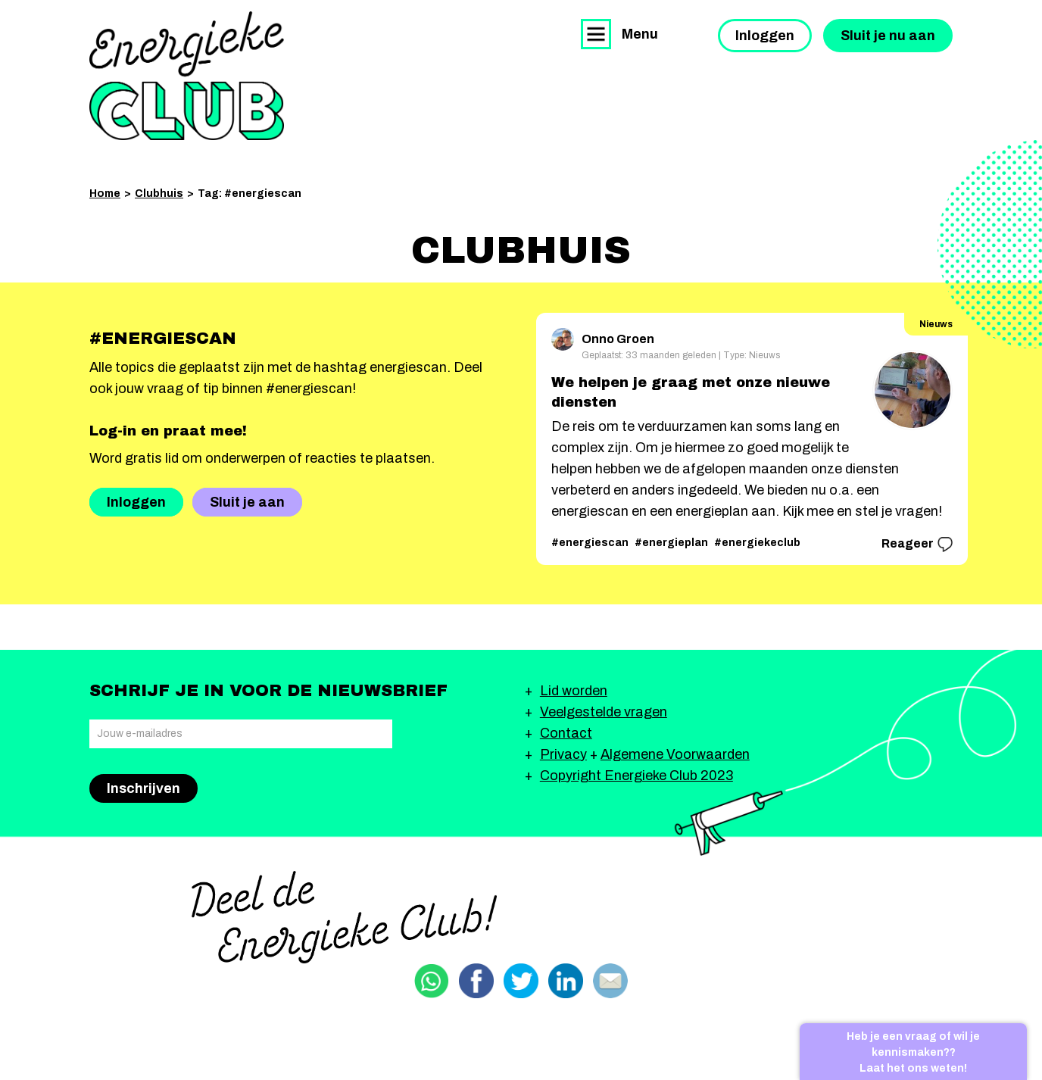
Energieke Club (186, 75)
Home (104, 193)
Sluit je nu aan (888, 35)
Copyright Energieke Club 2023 (636, 775)
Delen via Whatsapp (431, 980)
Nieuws (936, 324)
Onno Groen (602, 336)
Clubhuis (159, 193)
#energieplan (671, 542)
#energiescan (590, 542)
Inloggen (764, 35)
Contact (566, 733)
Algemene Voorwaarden (675, 754)
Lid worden (573, 690)
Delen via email (610, 980)
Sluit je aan (247, 502)
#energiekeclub (757, 542)
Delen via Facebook (476, 980)
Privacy (563, 754)
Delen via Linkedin (565, 980)
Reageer (917, 544)
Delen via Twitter (521, 980)
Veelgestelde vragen (603, 711)
